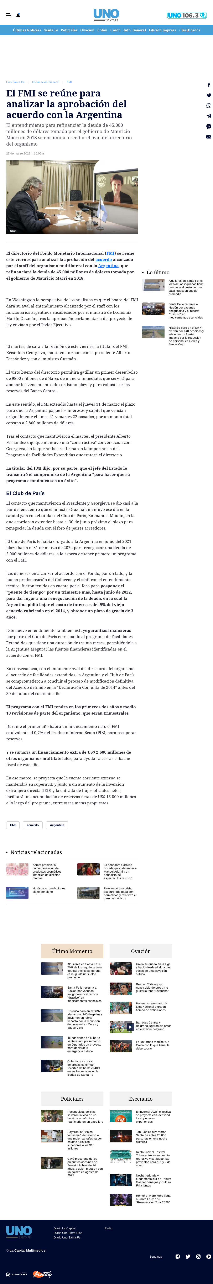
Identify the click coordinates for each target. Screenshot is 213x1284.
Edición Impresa (162, 30)
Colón (102, 30)
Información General (45, 82)
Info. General (135, 30)
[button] (8, 15)
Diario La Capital (65, 1228)
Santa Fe (51, 30)
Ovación (87, 30)
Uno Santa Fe (15, 82)
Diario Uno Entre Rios (68, 1233)
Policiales (69, 30)
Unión (115, 30)
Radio (108, 1228)
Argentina (108, 265)
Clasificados (189, 30)
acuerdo (103, 259)
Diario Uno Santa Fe (67, 1237)
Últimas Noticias (27, 30)
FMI (69, 82)
